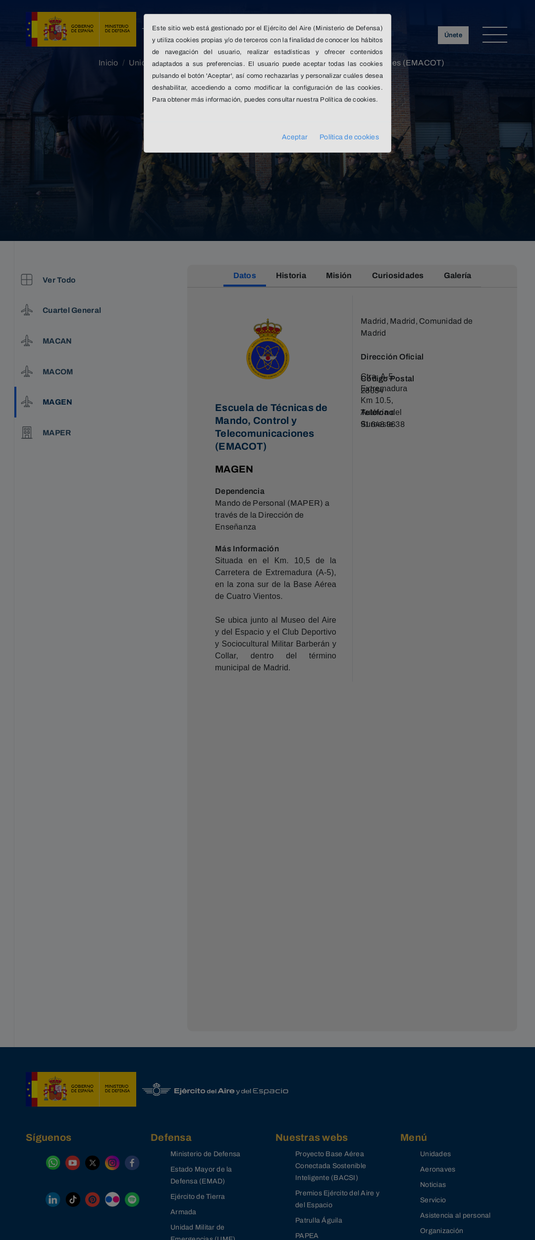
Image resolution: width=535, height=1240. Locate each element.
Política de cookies (349, 137)
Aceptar (295, 137)
